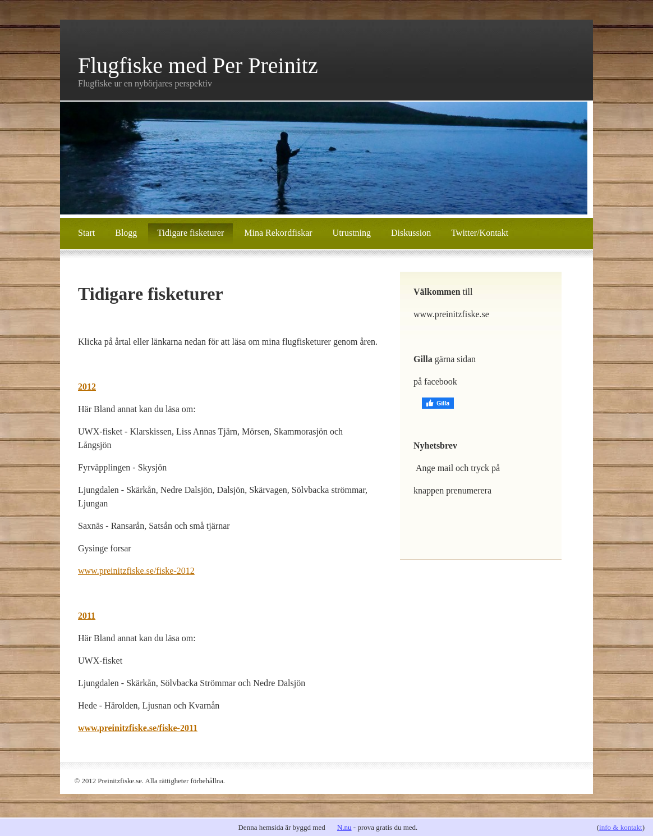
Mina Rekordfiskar (278, 232)
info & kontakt (620, 827)
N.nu (344, 827)
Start (86, 232)
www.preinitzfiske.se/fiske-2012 (136, 570)
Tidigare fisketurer (190, 232)
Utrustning (352, 232)
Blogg (126, 232)
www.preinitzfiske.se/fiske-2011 (137, 728)
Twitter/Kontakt (479, 232)
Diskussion (411, 232)
